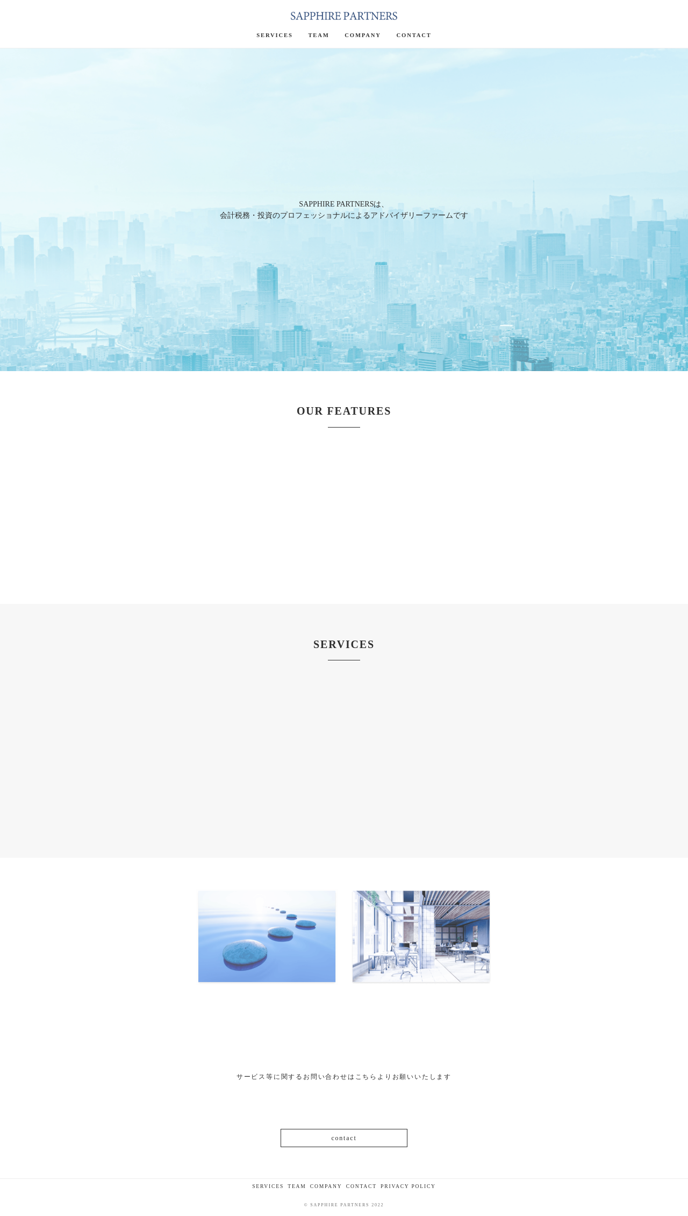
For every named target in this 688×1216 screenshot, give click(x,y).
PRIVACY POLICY (408, 1186)
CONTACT (361, 1186)
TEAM (297, 1186)
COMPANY (326, 1186)
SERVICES (268, 1186)
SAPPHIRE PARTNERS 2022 (347, 1205)
